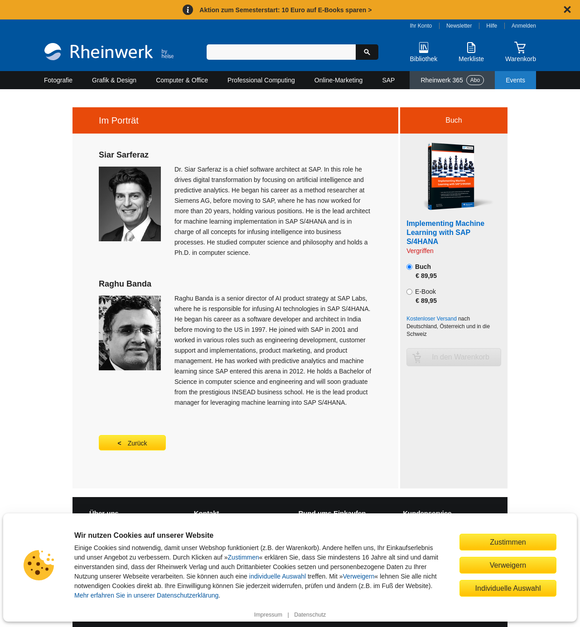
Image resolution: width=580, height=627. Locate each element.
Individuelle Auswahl (508, 588)
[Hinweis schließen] (567, 9)
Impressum (268, 615)
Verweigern (359, 576)
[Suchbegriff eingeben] (281, 52)
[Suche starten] (367, 52)
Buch (421, 271)
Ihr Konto (421, 26)
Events (515, 80)
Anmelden (524, 26)
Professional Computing (261, 80)
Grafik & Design (114, 80)
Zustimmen (243, 557)
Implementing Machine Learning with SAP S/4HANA (445, 232)
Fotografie (58, 80)
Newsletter (459, 26)
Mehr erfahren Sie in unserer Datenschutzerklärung (146, 595)
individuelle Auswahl (277, 576)
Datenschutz (310, 615)
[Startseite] (109, 53)
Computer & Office (182, 80)
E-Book (421, 296)
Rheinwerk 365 (452, 80)
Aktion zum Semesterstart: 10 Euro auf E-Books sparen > (285, 10)
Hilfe (491, 26)
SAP (388, 80)
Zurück (137, 443)
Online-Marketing (338, 80)
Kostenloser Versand (431, 319)
